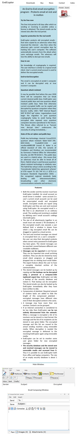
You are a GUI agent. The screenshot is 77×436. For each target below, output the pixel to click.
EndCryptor (8, 2)
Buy (42, 3)
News (51, 3)
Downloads (30, 3)
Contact (62, 3)
